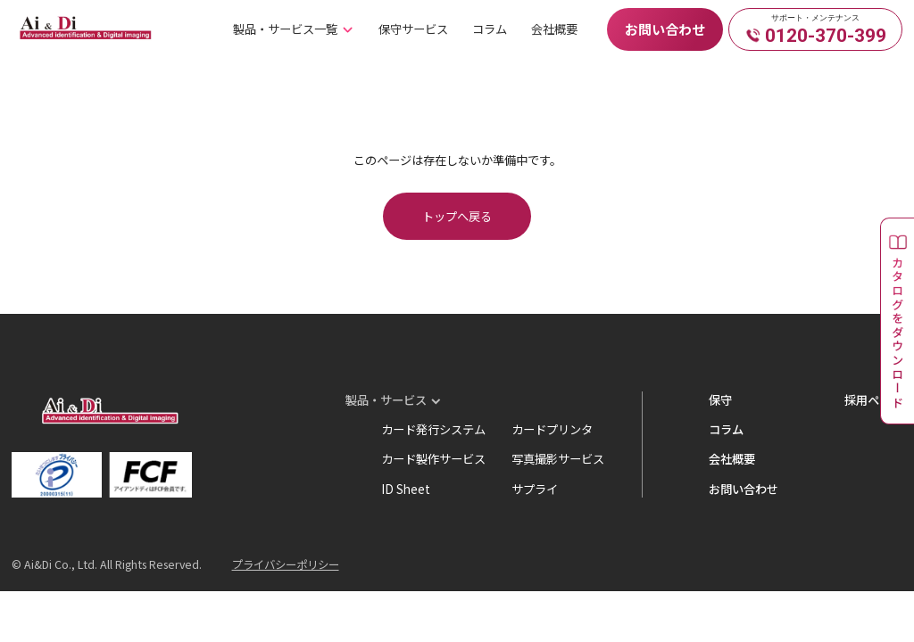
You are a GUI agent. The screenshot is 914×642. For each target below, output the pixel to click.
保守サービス (413, 29)
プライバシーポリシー (285, 564)
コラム (489, 29)
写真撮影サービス (557, 458)
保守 (720, 399)
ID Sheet (405, 489)
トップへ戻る (457, 216)
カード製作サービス (433, 458)
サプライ (534, 489)
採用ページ (873, 399)
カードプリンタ (552, 429)
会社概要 (554, 29)
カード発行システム (433, 429)
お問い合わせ (665, 29)
